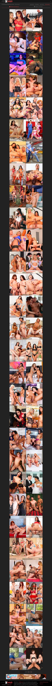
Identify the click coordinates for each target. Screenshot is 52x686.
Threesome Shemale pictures (44, 682)
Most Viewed (42, 4)
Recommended (47, 4)
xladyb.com (9, 684)
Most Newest (32, 4)
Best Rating (37, 4)
